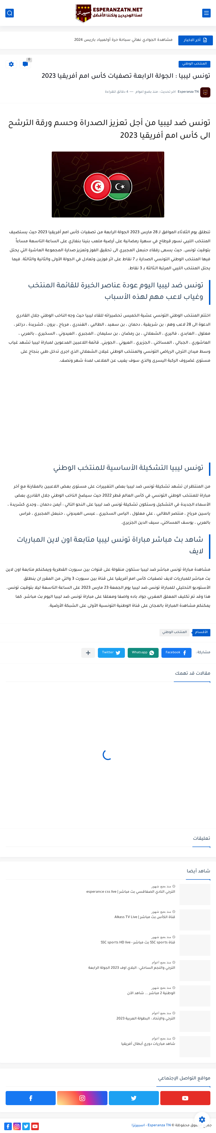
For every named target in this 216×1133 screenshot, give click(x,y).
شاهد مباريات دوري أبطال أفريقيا (148, 1044)
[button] (176, 653)
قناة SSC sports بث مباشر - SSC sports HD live (138, 943)
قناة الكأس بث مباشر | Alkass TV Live (144, 917)
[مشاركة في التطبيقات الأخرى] (88, 653)
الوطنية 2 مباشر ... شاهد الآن (151, 994)
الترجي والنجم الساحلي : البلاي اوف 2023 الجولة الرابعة (131, 968)
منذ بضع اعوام (161, 962)
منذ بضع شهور (161, 886)
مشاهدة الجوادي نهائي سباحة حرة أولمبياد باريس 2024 (123, 40)
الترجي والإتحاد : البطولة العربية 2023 (145, 1019)
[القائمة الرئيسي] (206, 13)
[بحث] (9, 13)
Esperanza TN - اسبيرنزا (151, 1126)
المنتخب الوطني (194, 64)
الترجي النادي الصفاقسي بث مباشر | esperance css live (130, 892)
